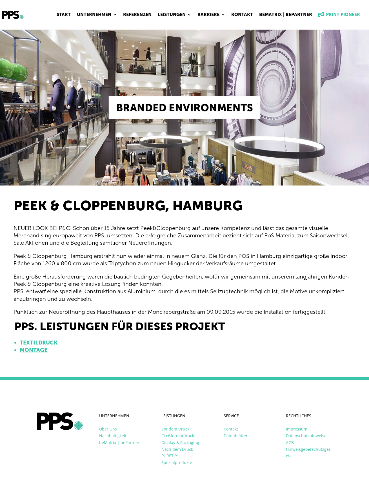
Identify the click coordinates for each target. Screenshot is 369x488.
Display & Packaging (180, 442)
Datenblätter (236, 435)
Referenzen (137, 15)
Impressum (296, 429)
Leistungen (172, 15)
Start (64, 15)
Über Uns (108, 429)
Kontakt (242, 15)
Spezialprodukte (176, 462)
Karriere (208, 15)
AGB (290, 442)
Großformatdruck (177, 435)
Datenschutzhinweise (306, 435)
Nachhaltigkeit (112, 435)
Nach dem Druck (177, 449)
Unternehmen (94, 15)
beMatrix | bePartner (285, 15)
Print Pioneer (339, 15)
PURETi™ (169, 455)
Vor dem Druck (175, 429)
